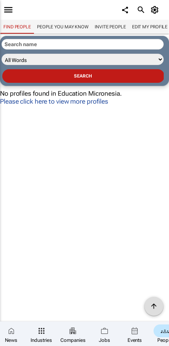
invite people (110, 26)
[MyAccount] (156, 10)
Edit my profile (150, 26)
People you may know (63, 26)
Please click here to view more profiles (54, 101)
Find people (17, 26)
